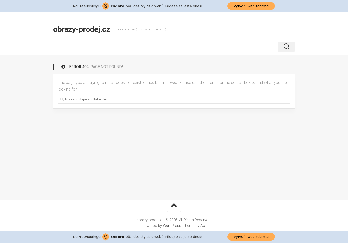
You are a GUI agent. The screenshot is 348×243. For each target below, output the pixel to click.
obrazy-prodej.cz (81, 29)
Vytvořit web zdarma (251, 6)
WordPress (172, 225)
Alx (202, 225)
